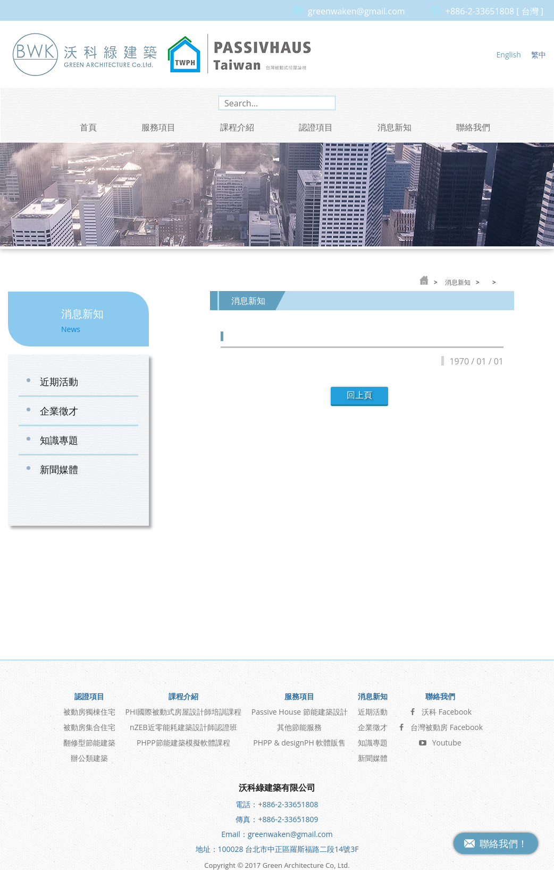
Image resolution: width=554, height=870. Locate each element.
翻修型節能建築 (89, 726)
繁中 (538, 54)
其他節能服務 (299, 711)
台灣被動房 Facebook (440, 711)
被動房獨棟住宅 (89, 695)
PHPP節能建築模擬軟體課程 (183, 726)
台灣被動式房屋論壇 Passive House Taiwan (239, 54)
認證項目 (316, 127)
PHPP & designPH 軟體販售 (299, 726)
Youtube (440, 726)
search (325, 102)
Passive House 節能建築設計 (299, 695)
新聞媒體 (59, 469)
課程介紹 (237, 127)
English (509, 54)
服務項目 (158, 127)
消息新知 (394, 127)
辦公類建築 (89, 741)
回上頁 (359, 395)
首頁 (88, 127)
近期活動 (59, 381)
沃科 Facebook (440, 695)
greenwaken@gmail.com (356, 11)
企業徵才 (59, 410)
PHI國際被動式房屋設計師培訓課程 (183, 695)
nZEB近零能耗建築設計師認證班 (183, 711)
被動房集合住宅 (89, 711)
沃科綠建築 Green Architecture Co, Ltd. (85, 54)
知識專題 (59, 440)
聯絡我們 (473, 127)
